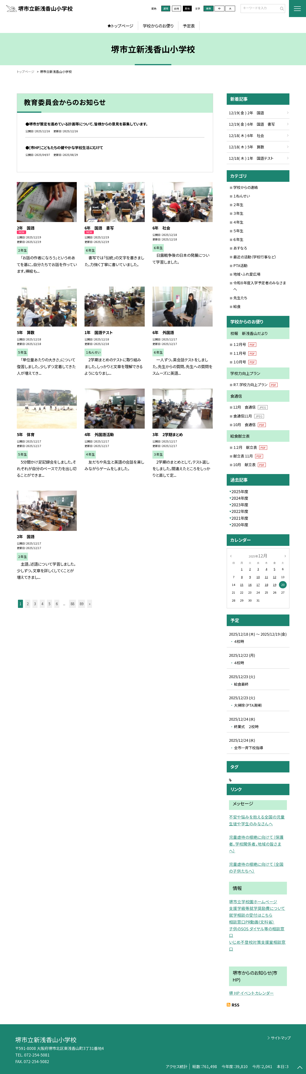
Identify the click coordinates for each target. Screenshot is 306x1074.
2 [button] (28, 603)
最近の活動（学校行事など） (254, 257)
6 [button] (57, 603)
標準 (208, 8)
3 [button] (35, 603)
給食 (237, 306)
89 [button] (81, 603)
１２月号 (244, 344)
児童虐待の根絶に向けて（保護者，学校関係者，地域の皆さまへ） (256, 844)
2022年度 (239, 511)
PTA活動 (240, 265)
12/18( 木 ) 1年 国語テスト (251, 158)
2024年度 (239, 498)
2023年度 (239, 504)
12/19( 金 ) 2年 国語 (246, 112)
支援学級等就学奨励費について (257, 908)
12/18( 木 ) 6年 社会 (246, 135)
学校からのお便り (158, 26)
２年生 (238, 204)
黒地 (187, 8)
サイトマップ (281, 1038)
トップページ (122, 26)
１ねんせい (241, 196)
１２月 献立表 (250, 447)
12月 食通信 (250, 407)
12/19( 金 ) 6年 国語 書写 (252, 124)
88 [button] (72, 603)
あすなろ (240, 248)
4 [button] (42, 603)
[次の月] (285, 556)
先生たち (240, 297)
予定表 (189, 26)
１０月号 (244, 362)
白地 (176, 8)
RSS (235, 1005)
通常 (165, 8)
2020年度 (239, 524)
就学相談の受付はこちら (250, 915)
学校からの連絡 (245, 187)
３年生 (238, 213)
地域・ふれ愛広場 (246, 274)
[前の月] (230, 556)
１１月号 (244, 353)
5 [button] (49, 603)
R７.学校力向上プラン (255, 384)
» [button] (89, 603)
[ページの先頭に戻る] (300, 1068)
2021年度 (239, 518)
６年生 (238, 239)
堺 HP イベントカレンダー (251, 993)
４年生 (238, 222)
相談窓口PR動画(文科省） (251, 922)
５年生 (238, 230)
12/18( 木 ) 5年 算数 (246, 147)
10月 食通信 (249, 424)
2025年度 (239, 491)
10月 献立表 (249, 464)
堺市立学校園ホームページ (253, 901)
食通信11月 (248, 416)
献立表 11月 (248, 456)
